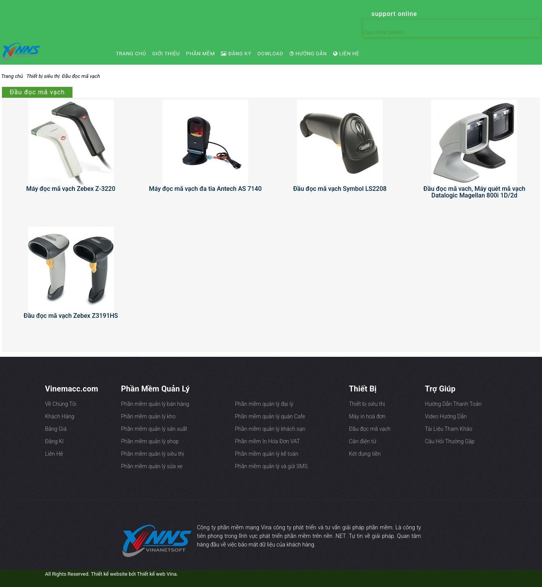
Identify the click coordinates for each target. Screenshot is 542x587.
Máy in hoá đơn (367, 416)
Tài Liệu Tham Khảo (448, 429)
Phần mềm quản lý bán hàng (155, 404)
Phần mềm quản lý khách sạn (270, 429)
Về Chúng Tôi (61, 404)
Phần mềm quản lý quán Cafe (270, 416)
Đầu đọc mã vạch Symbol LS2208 (340, 188)
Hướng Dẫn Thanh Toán (453, 404)
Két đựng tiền (365, 454)
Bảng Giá (56, 429)
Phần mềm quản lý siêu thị (152, 454)
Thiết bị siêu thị (43, 76)
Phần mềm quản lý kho (148, 416)
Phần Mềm (200, 53)
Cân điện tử (362, 441)
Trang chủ (131, 53)
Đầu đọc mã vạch (81, 76)
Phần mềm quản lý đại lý (264, 404)
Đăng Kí (54, 441)
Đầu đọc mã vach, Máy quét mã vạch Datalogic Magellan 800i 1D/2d (475, 192)
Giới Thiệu (166, 53)
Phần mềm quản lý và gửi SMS (271, 466)
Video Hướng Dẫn (446, 416)
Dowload (270, 53)
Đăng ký (236, 53)
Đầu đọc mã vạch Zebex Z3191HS (70, 315)
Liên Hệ (346, 53)
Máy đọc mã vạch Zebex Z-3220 (70, 188)
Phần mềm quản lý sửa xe (152, 466)
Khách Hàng (59, 416)
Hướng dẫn (308, 53)
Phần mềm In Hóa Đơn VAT (267, 441)
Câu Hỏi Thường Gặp (450, 441)
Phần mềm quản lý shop (150, 441)
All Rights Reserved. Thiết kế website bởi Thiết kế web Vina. (111, 574)
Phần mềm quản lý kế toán (266, 454)
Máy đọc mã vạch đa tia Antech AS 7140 (205, 188)
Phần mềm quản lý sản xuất (154, 429)
